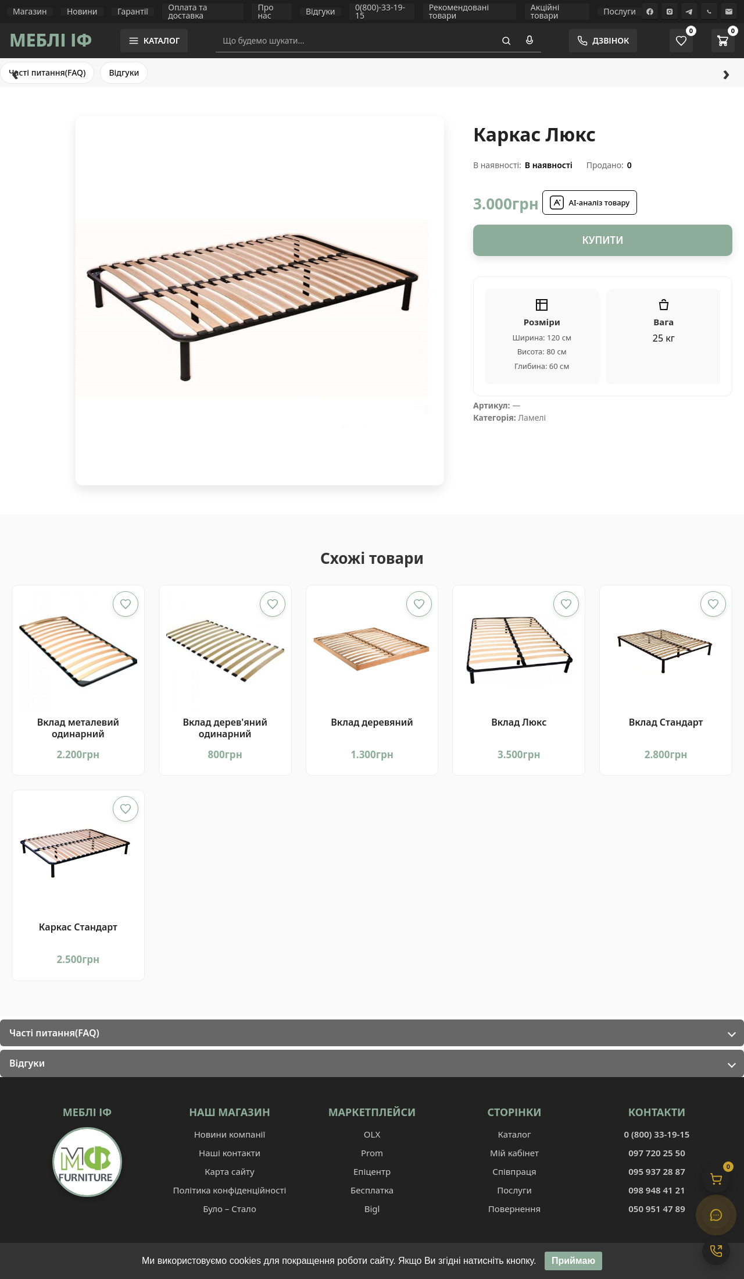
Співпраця (514, 1171)
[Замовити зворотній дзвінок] (603, 40)
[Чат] (716, 1215)
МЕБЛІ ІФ (50, 40)
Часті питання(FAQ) (47, 72)
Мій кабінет (514, 1153)
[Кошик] (716, 1179)
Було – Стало (229, 1208)
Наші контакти (229, 1153)
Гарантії (132, 12)
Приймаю (573, 1262)
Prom (372, 1153)
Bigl (372, 1208)
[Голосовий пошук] (529, 40)
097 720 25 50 (656, 1153)
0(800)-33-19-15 (380, 11)
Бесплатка (372, 1190)
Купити (602, 240)
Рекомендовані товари (459, 11)
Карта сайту (229, 1171)
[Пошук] (506, 40)
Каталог (514, 1134)
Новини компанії (230, 1134)
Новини (82, 12)
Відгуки (320, 12)
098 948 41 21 (656, 1190)
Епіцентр (372, 1171)
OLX (372, 1134)
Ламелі (532, 417)
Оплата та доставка (187, 11)
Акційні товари (545, 11)
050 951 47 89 (656, 1208)
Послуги (619, 12)
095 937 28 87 (656, 1171)
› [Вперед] (725, 72)
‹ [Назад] (15, 72)
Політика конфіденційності (230, 1190)
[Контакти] (716, 1251)
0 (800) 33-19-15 (657, 1134)
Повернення (514, 1208)
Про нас (265, 11)
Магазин (30, 12)
